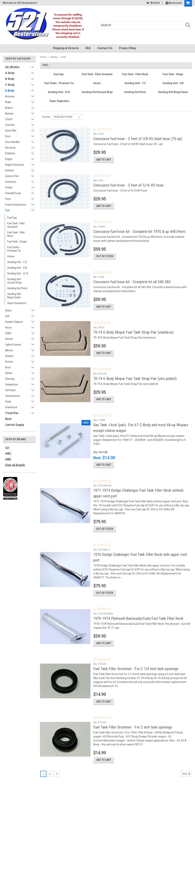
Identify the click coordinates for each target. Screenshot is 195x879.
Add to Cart (103, 161)
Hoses (10, 256)
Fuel (7, 210)
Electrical (10, 147)
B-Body (9, 79)
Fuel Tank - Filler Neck (16, 234)
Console (9, 125)
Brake (8, 102)
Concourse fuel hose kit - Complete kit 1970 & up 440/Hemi (139, 235)
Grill (7, 316)
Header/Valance (14, 322)
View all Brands (15, 465)
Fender (9, 187)
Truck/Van (11, 413)
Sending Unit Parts (17, 288)
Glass (8, 310)
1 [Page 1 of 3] (43, 796)
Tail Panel (10, 390)
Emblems (10, 153)
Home (43, 57)
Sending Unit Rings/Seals (14, 295)
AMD (8, 459)
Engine (8, 159)
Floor (8, 199)
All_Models (12, 67)
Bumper (9, 113)
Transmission (12, 396)
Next (186, 796)
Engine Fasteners (14, 164)
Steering (9, 378)
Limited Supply (14, 425)
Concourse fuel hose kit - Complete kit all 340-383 (132, 287)
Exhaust (9, 170)
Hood (8, 327)
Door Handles (12, 142)
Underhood (11, 407)
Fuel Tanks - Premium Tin (14, 249)
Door (7, 136)
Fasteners (10, 182)
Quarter (9, 356)
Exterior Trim (12, 176)
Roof (8, 367)
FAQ (88, 48)
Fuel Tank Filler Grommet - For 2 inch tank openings (132, 747)
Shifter (9, 373)
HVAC (8, 333)
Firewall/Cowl (13, 193)
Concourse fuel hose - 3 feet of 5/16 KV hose (128, 187)
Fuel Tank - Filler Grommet (16, 225)
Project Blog (127, 48)
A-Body (9, 73)
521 (7, 448)
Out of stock (104, 261)
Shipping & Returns (66, 48)
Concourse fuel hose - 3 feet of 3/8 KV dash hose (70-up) (137, 138)
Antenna (9, 96)
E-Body (9, 90)
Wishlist (152, 2)
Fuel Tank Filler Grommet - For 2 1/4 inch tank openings (136, 687)
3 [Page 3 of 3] (56, 796)
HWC (8, 453)
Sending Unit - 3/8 (17, 267)
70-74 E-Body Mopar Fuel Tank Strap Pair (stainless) (133, 339)
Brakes (9, 107)
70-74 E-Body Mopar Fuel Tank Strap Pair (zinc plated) (135, 387)
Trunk (8, 401)
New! (8, 419)
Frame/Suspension (15, 204)
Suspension (11, 384)
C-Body (9, 85)
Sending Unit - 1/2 (17, 262)
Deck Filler (10, 130)
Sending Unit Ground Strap (14, 280)
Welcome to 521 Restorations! (20, 2)
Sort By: (46, 116)
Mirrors (9, 350)
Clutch (8, 119)
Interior (9, 339)
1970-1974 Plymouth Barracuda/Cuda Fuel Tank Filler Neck (138, 635)
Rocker (9, 361)
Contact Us (104, 48)
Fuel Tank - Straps (17, 241)
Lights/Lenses (13, 344)
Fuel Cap (12, 217)
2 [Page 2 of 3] (50, 796)
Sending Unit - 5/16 (17, 273)
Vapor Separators (16, 303)
